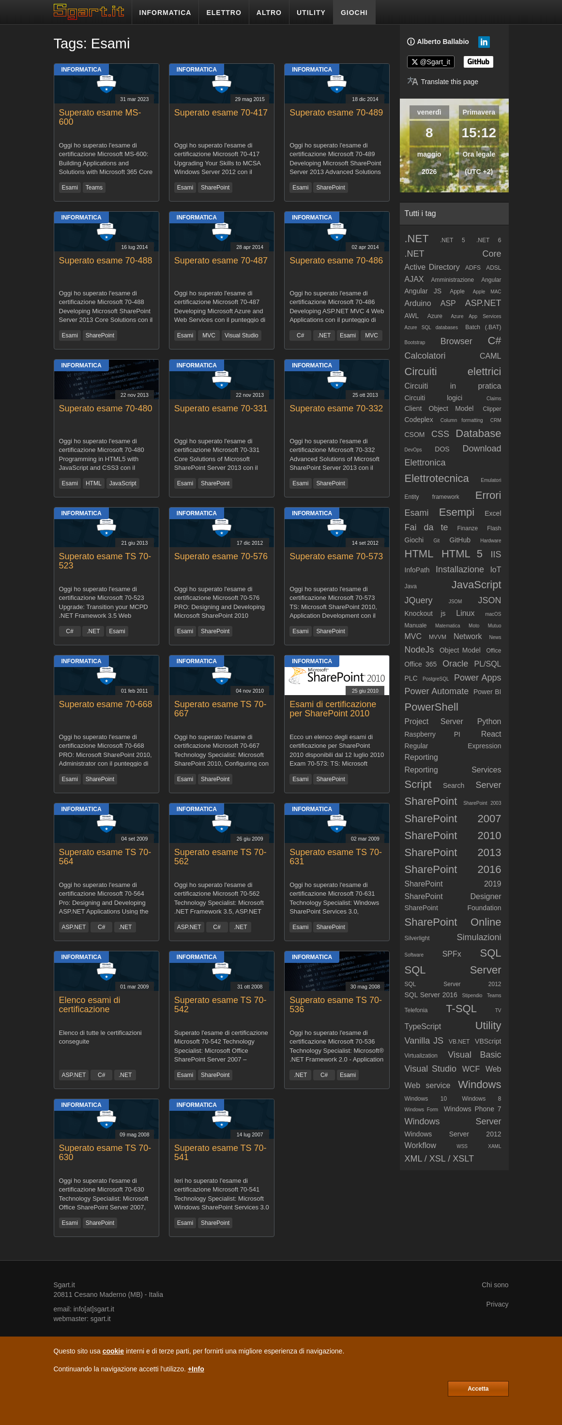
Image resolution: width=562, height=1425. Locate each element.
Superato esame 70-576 (221, 556)
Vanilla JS (424, 1041)
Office (493, 650)
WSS (462, 1146)
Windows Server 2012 (453, 1134)
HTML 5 (462, 554)
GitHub (460, 540)
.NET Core (453, 254)
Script (418, 784)
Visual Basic (474, 1055)
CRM (495, 420)
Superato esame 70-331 (221, 408)
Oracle (455, 664)
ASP (448, 303)
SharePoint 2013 (453, 852)
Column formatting (461, 420)
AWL (412, 316)
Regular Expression (453, 746)
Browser (456, 341)
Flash (494, 528)
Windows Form (422, 1109)
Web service (428, 1085)
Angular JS (423, 291)
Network (468, 636)
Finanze (467, 528)
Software (414, 955)
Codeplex (419, 419)
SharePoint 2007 (453, 819)
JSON (489, 600)
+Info (196, 1369)
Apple (457, 291)
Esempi (456, 512)
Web (493, 1069)
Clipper (492, 409)
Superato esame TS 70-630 (105, 1153)
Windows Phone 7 (472, 1109)
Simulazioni (478, 937)
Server (488, 785)
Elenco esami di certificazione (90, 1005)
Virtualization (421, 1055)
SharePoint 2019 (453, 884)
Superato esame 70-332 (336, 408)
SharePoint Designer (453, 896)
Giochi (414, 540)
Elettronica (425, 462)
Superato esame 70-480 (105, 408)
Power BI (487, 692)
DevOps (413, 449)
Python (489, 721)
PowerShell (431, 707)
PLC (411, 678)
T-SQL (461, 1009)
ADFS (473, 267)
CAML (490, 356)
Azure (434, 316)
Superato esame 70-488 (105, 260)
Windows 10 (426, 1098)
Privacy (497, 1304)
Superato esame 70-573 (336, 556)
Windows (479, 1084)
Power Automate (437, 691)
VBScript (488, 1041)
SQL (490, 953)
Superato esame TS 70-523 (105, 561)
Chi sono (495, 1285)
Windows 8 (481, 1098)
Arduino (418, 303)
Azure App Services (476, 316)
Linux (465, 613)
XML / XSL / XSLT (439, 1158)
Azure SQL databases (431, 327)
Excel (493, 513)
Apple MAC (487, 291)
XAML (494, 1146)
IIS (496, 554)
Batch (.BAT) (483, 327)
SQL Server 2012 (453, 984)
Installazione (460, 569)
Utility (488, 1025)
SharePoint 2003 (482, 803)
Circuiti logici (434, 398)
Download (481, 448)
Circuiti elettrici (453, 371)
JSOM (455, 601)
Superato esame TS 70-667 (220, 709)
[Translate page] (443, 82)
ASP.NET (74, 927)
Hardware (490, 540)
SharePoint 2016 (453, 869)
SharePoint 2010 (453, 835)
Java (411, 586)
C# (300, 335)
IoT (495, 570)
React (491, 734)
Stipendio (472, 995)
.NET (324, 335)
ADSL (493, 267)
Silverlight (417, 938)
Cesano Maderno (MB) (108, 1294)
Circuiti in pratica (453, 386)
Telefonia (416, 1010)
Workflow (421, 1145)
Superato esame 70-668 (105, 704)
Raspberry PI (433, 734)
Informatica (81, 69)
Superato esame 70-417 (221, 112)
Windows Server (453, 1121)
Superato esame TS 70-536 (335, 1005)
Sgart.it (64, 1285)
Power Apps (477, 678)
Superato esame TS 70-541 (220, 1153)
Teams (94, 187)
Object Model (460, 650)
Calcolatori (425, 356)
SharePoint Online (453, 922)
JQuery (419, 600)
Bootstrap (415, 342)
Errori (488, 495)
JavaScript (123, 483)
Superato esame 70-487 (221, 260)
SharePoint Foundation (453, 908)
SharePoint (215, 187)
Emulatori (491, 480)
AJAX (414, 279)
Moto (474, 625)
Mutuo (494, 625)
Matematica (447, 625)
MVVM (437, 637)
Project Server (434, 721)
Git (436, 540)
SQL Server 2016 (431, 995)
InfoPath (417, 570)
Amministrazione (452, 279)
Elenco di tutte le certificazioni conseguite (100, 1037)
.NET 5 (452, 240)
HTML (94, 483)
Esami (70, 187)
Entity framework (432, 497)
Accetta (478, 1388)
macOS (493, 614)
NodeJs (419, 649)
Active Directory (432, 267)
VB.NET (459, 1041)
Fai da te (426, 527)
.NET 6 (488, 240)
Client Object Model (439, 408)
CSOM (415, 434)
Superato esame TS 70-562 (220, 857)
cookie (113, 1351)
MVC (208, 335)
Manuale (416, 625)
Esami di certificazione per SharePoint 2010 (332, 709)
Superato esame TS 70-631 (335, 857)
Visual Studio (241, 335)
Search (453, 785)
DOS (442, 449)
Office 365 (421, 664)
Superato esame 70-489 (336, 112)
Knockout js (425, 613)
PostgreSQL (436, 679)
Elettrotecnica (437, 478)
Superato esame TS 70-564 (105, 857)
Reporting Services (453, 770)
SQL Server (453, 970)
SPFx (451, 954)
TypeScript (423, 1026)
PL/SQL (487, 664)
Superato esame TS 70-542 (220, 1005)
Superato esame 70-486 (336, 260)
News (495, 637)
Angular (491, 279)
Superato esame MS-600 (100, 117)
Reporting (421, 757)
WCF (471, 1069)
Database (478, 433)
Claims (493, 398)
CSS (440, 434)
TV (498, 1010)
